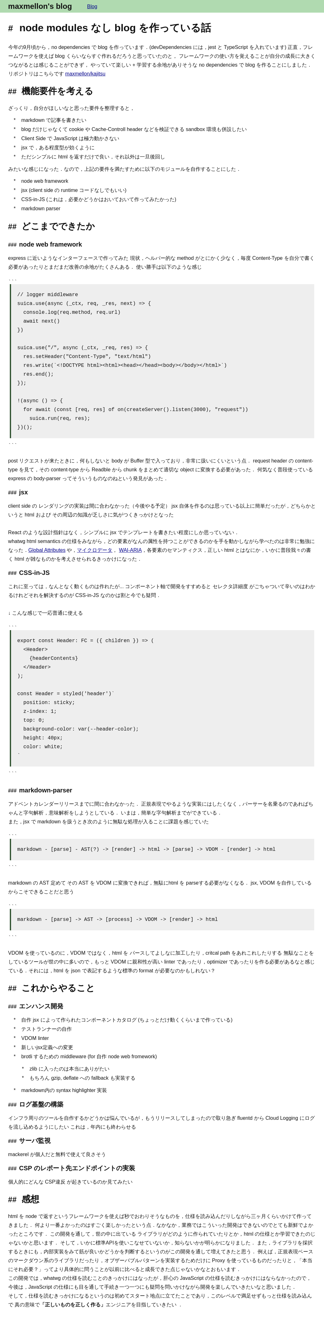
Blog (92, 6)
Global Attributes (46, 550)
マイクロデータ (94, 550)
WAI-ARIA (130, 550)
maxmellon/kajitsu (85, 73)
